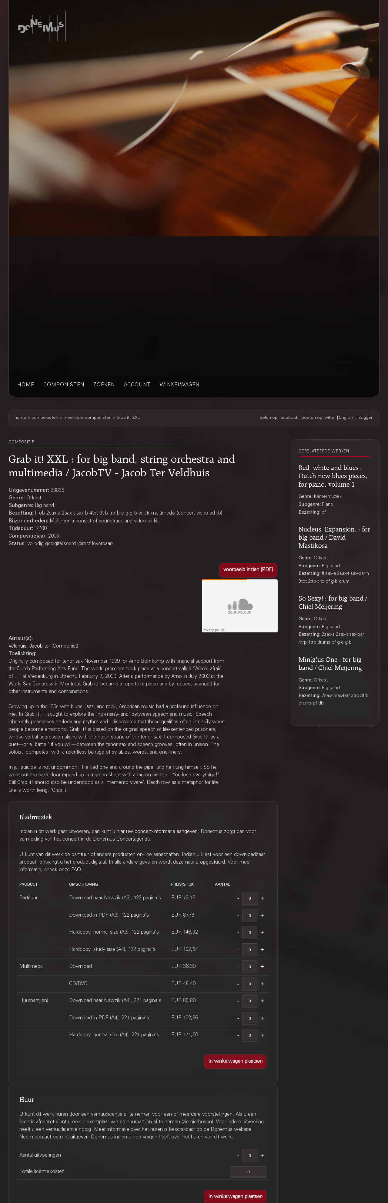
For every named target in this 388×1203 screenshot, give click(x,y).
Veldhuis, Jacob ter (29, 646)
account (137, 385)
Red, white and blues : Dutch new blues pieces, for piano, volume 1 (333, 475)
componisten (63, 385)
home (25, 385)
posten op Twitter (319, 418)
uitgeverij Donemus (91, 1137)
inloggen (364, 418)
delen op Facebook (279, 418)
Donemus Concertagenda (121, 839)
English (346, 418)
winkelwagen (179, 385)
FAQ (76, 870)
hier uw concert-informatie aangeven (157, 832)
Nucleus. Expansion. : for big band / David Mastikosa (334, 536)
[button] (248, 570)
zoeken (104, 385)
